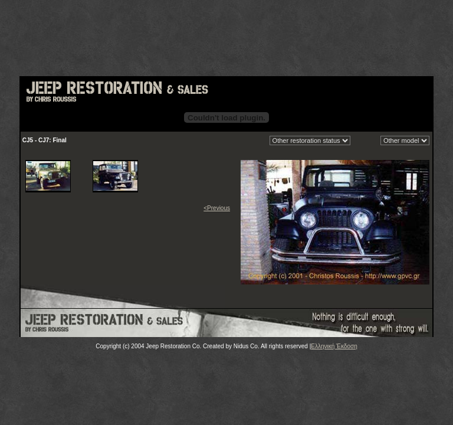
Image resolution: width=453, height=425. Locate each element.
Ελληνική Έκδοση (334, 346)
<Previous (216, 208)
